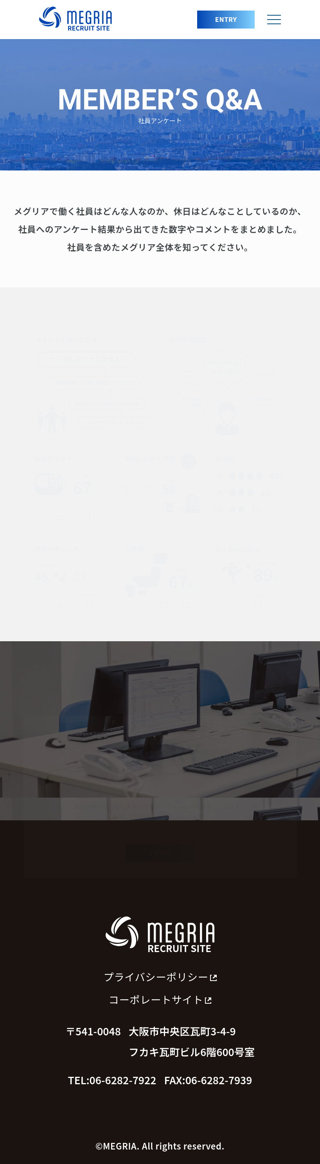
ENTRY (226, 19)
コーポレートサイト (160, 999)
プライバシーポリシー (159, 976)
